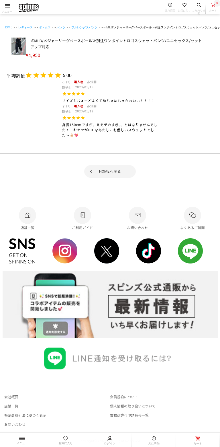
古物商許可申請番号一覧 (129, 415)
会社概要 (11, 396)
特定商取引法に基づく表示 (25, 415)
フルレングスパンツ (84, 27)
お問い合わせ (14, 424)
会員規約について (124, 396)
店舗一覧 (11, 405)
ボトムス (45, 27)
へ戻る (110, 171)
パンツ (60, 27)
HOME (8, 27)
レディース (25, 27)
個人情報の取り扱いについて (133, 405)
